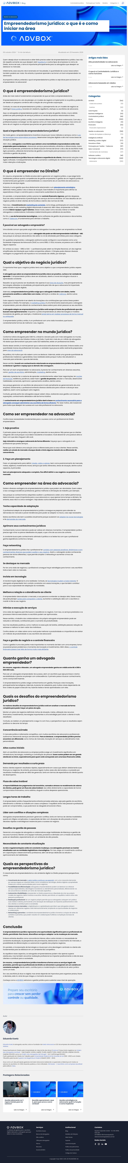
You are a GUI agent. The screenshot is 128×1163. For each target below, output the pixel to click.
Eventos (106, 107)
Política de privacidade (72, 1150)
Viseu (13, 1066)
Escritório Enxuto (41, 1131)
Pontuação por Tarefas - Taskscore (106, 146)
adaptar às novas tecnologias (71, 517)
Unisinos (55, 1050)
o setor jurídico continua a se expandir (40, 880)
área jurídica (17, 109)
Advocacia (106, 161)
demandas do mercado (16, 519)
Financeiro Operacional (106, 128)
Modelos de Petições (71, 1134)
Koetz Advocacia (48, 1044)
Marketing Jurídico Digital (106, 140)
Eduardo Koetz (8, 1044)
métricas (62, 294)
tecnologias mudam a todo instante (62, 581)
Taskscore (13, 218)
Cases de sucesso (106, 103)
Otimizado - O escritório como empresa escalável (65, 1064)
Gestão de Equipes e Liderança (106, 134)
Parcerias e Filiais (106, 143)
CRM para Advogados (42, 1140)
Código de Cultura (71, 1153)
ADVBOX (20, 980)
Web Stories (68, 1137)
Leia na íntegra (20, 1109)
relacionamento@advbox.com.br (104, 1137)
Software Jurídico (106, 155)
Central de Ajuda (70, 1143)
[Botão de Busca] (123, 3)
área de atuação (56, 283)
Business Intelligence (106, 113)
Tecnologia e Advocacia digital (106, 158)
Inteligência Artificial (106, 137)
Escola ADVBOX (40, 1150)
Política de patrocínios (72, 1147)
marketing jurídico (38, 303)
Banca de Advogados (42, 1134)
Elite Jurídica (40, 1137)
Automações (106, 111)
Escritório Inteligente (106, 122)
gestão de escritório (16, 372)
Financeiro (106, 125)
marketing (41, 372)
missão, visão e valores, (41, 463)
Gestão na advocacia (106, 131)
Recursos (39, 1147)
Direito (106, 119)
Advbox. (5, 1046)
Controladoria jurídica (106, 116)
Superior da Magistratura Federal (29, 1058)
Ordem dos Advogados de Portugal (34, 1054)
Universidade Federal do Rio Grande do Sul (49, 1056)
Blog (66, 1131)
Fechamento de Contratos (106, 152)
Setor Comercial (106, 149)
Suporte (67, 1140)
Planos (38, 1143)
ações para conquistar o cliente (29, 599)
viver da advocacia (14, 350)
